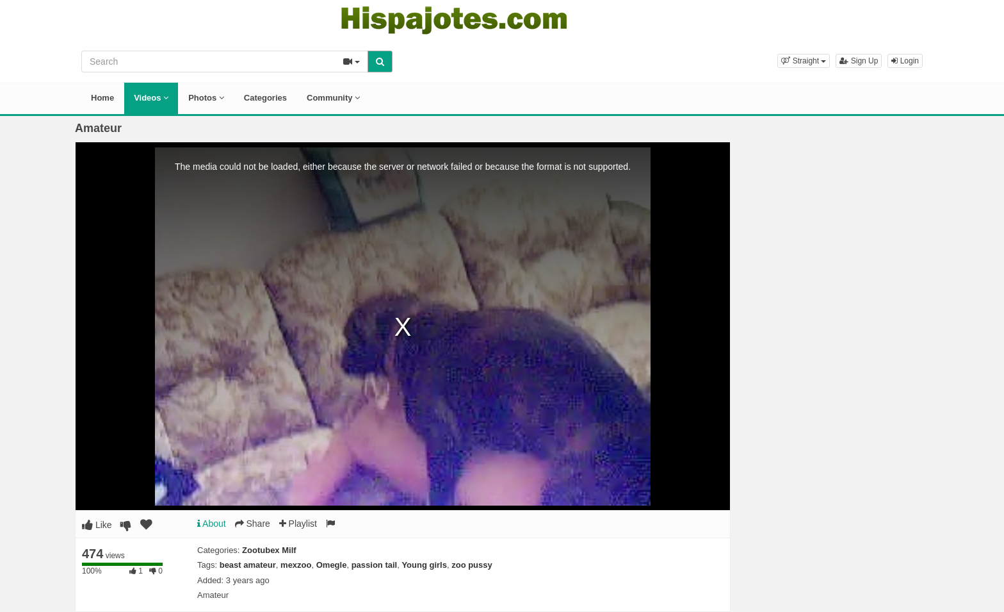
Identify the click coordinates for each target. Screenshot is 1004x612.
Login (905, 60)
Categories (265, 98)
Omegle (331, 565)
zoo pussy (471, 565)
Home (102, 98)
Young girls (424, 565)
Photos (206, 98)
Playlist (298, 523)
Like (97, 525)
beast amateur (248, 565)
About (211, 523)
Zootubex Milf (269, 550)
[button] (803, 61)
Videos (151, 98)
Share (252, 523)
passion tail (375, 565)
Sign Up (858, 60)
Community (333, 98)
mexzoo (295, 565)
